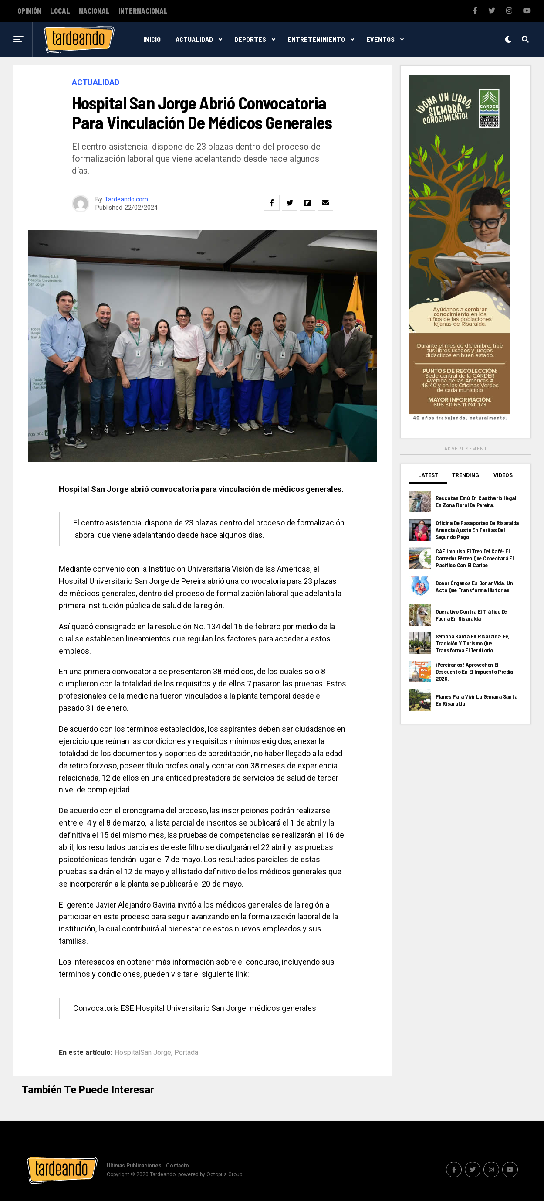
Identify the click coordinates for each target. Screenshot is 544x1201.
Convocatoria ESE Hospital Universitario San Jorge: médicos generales (194, 1008)
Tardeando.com (126, 199)
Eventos (380, 39)
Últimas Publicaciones (134, 1166)
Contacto (177, 1166)
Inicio (152, 39)
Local (60, 10)
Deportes (250, 39)
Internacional (143, 10)
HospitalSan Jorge (143, 1052)
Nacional (94, 10)
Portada (186, 1052)
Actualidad (194, 39)
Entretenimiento (316, 39)
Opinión (29, 10)
